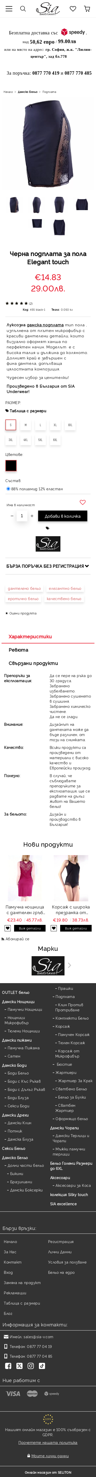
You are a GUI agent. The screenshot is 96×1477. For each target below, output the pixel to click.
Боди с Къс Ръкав (24, 1081)
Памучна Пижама (24, 1047)
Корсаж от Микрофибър (67, 1053)
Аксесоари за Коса (73, 1185)
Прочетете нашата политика (48, 1442)
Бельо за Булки (72, 1096)
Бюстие (64, 1064)
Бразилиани (21, 1181)
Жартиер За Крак (75, 1080)
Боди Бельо (18, 1072)
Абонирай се (17, 938)
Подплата (49, 91)
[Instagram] (32, 1366)
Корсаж (63, 1026)
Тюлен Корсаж (71, 1042)
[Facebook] (9, 1366)
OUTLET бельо (15, 992)
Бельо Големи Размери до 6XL (71, 1166)
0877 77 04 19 (39, 1346)
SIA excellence (63, 1203)
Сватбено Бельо (71, 1088)
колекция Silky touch (69, 1194)
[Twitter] (20, 1366)
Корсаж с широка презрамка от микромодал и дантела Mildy (71, 910)
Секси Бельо (13, 1148)
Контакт (13, 1261)
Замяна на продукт (22, 1282)
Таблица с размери (28, 410)
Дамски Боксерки (26, 1189)
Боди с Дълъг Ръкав (26, 1089)
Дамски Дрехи (15, 1114)
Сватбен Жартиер (65, 1108)
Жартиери (66, 1072)
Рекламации (15, 1292)
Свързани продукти (33, 663)
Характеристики (30, 636)
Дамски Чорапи (64, 1127)
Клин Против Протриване (69, 1007)
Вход (8, 1272)
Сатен (14, 1055)
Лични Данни (60, 1251)
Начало (8, 91)
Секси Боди (18, 1105)
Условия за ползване (67, 1261)
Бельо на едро (61, 1272)
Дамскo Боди (14, 1065)
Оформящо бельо (72, 1118)
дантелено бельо (24, 588)
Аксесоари (60, 1177)
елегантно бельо (65, 588)
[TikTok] (43, 1366)
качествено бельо (64, 598)
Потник (15, 1130)
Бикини (16, 1173)
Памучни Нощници (25, 1009)
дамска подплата (45, 324)
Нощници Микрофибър (17, 1020)
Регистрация (61, 1241)
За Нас (10, 1251)
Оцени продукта (23, 613)
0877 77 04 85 (39, 1356)
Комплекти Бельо (72, 1017)
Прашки (65, 988)
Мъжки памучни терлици (69, 1151)
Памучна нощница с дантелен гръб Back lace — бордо (25, 910)
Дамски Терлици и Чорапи (71, 1138)
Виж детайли (30, 928)
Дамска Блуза (21, 1139)
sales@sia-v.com (38, 1336)
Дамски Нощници (18, 1001)
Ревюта (18, 650)
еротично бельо (23, 598)
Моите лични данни (50, 1455)
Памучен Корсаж (74, 1034)
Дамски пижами (16, 1040)
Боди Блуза (18, 1097)
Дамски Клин (19, 1122)
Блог (8, 1313)
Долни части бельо (26, 1165)
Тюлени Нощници (24, 1030)
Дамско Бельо (27, 91)
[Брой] (22, 516)
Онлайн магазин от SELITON (48, 1472)
